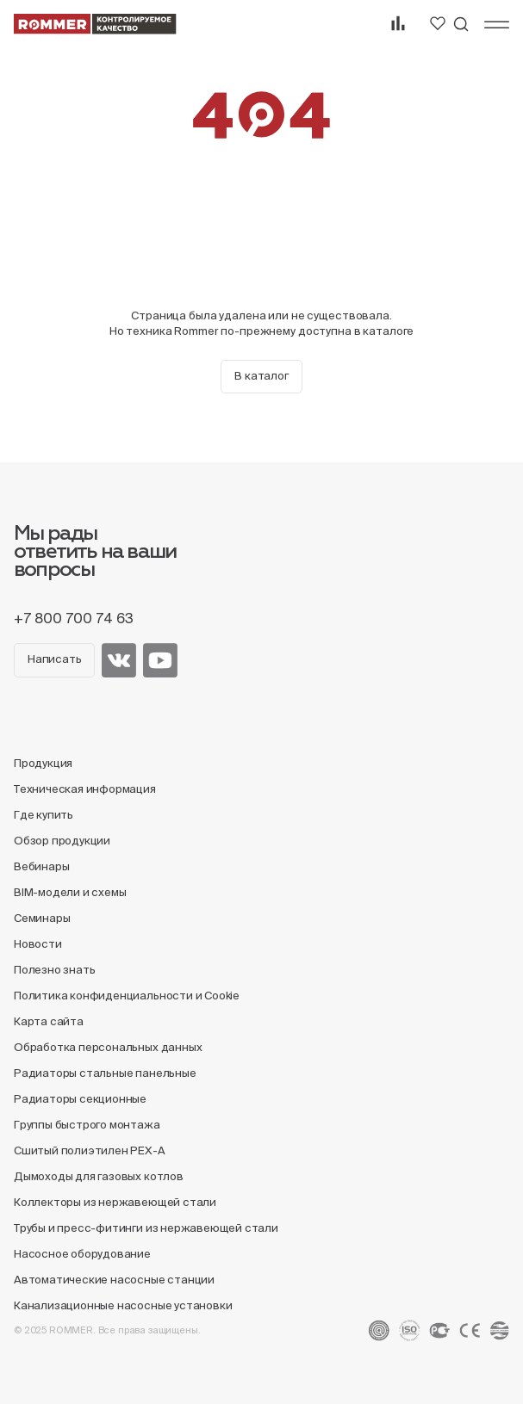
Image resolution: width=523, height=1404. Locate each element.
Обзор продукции (62, 840)
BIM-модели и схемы (70, 892)
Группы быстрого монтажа (87, 1124)
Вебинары (41, 866)
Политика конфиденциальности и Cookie (127, 995)
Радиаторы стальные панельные (105, 1073)
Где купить (43, 814)
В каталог (261, 375)
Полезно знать (54, 969)
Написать (54, 659)
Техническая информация (85, 788)
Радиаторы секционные (80, 1098)
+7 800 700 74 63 (74, 618)
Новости (38, 943)
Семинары (42, 918)
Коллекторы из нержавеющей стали (115, 1202)
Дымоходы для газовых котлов (99, 1176)
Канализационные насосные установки (123, 1305)
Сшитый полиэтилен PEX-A (89, 1150)
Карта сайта (49, 1021)
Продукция (43, 763)
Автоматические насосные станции (114, 1279)
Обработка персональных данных (108, 1047)
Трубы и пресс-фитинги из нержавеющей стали (146, 1228)
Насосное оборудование (82, 1253)
